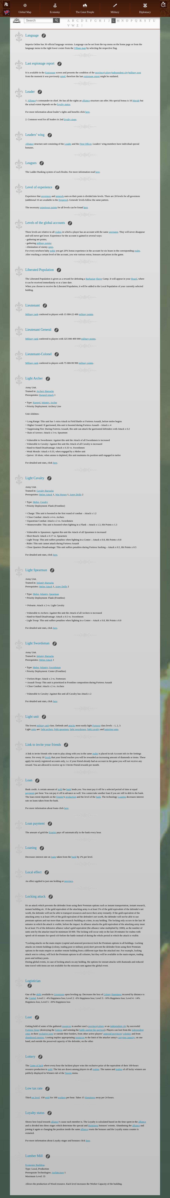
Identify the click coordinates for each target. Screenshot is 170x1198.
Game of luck (36, 1065)
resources (66, 1026)
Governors (59, 994)
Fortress (96, 725)
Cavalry (44, 502)
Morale (136, 100)
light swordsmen (78, 729)
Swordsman (55, 667)
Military (115, 8)
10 (163, 4)
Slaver (99, 278)
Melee (36, 502)
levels (48, 757)
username (113, 231)
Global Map (25, 8)
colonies (127, 1033)
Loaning (122, 796)
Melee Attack (45, 494)
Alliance (32, 100)
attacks (71, 725)
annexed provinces (112, 1033)
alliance (86, 100)
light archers (47, 729)
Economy (55, 8)
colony (107, 72)
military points (44, 243)
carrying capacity (126, 1037)
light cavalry (93, 729)
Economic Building (34, 1165)
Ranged (36, 402)
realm (137, 250)
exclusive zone (46, 1033)
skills (38, 994)
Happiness (116, 994)
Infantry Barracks (45, 582)
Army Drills (75, 494)
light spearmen (61, 729)
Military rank (31, 314)
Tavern (68, 1073)
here (87, 111)
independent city (120, 72)
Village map (80, 48)
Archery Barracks (45, 391)
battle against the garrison (92, 1029)
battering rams (111, 729)
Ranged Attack (46, 395)
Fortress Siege (32, 1029)
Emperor (63, 199)
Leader (68, 143)
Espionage (50, 72)
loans (53, 856)
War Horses (61, 494)
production (70, 796)
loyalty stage (70, 119)
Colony (107, 994)
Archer (53, 402)
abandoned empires (34, 1037)
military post (135, 72)
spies (50, 247)
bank (68, 789)
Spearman (54, 594)
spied (62, 76)
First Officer (86, 143)
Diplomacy (145, 8)
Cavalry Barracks (45, 490)
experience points (48, 207)
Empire (59, 796)
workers (62, 1097)
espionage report (91, 76)
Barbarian (90, 278)
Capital (32, 998)
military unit (43, 725)
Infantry (45, 402)
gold (60, 789)
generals (60, 196)
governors (46, 196)
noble (52, 250)
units (33, 729)
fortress (58, 1029)
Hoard (134, 278)
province (99, 72)
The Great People (85, 8)
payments (30, 793)
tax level (35, 1097)
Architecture (58, 1172)
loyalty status (63, 104)
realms (58, 231)
